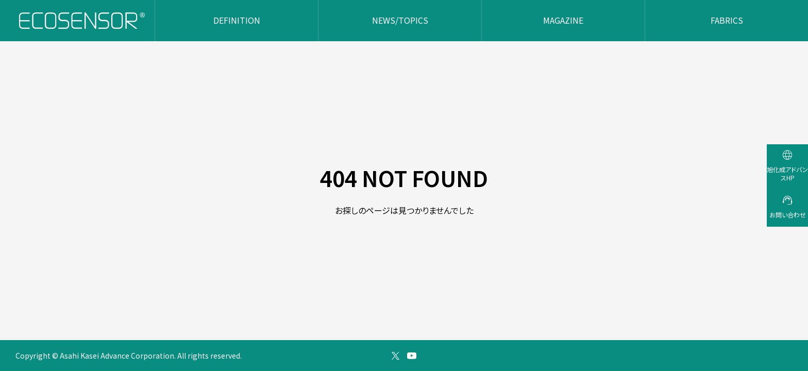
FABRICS (727, 20)
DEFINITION (236, 20)
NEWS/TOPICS (400, 20)
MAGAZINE (563, 20)
